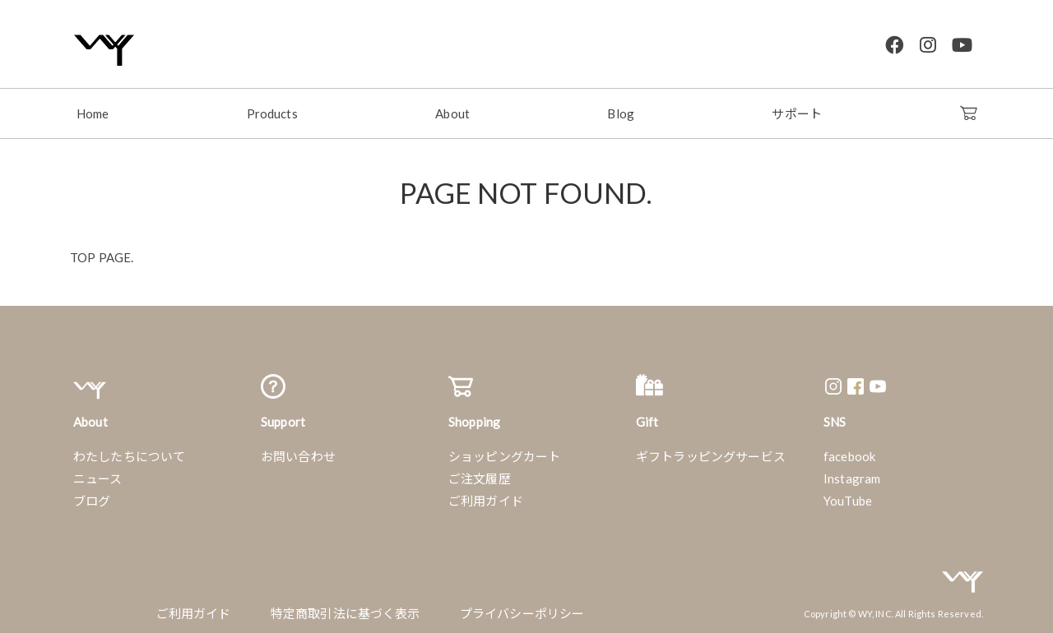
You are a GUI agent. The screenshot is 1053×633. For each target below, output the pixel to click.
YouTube (847, 496)
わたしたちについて (129, 452)
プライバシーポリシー (522, 609)
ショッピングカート (504, 452)
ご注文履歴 (479, 474)
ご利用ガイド (485, 496)
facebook (849, 452)
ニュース (98, 474)
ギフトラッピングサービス (711, 452)
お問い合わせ (298, 452)
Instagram (851, 474)
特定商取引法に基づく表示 (345, 609)
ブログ (91, 496)
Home (93, 109)
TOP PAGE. (101, 253)
